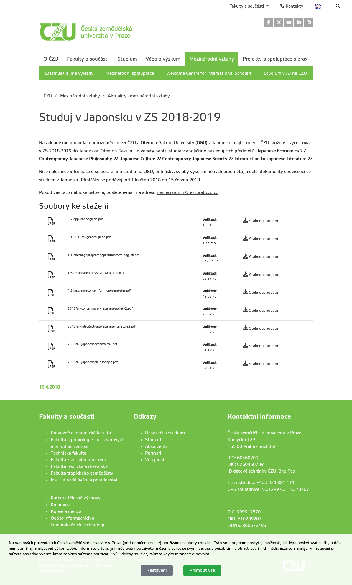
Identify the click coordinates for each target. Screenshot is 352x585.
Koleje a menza (66, 511)
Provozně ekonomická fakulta (81, 433)
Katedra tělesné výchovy (76, 498)
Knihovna (60, 504)
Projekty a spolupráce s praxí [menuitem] (276, 59)
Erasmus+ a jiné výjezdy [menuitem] (69, 73)
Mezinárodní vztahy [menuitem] (211, 59)
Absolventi (156, 446)
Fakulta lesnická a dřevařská (79, 466)
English (318, 6)
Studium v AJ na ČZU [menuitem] (285, 73)
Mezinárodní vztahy (79, 96)
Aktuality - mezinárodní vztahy (138, 96)
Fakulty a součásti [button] (247, 6)
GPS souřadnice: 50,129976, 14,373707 (268, 489)
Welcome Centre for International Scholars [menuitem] (209, 73)
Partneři (153, 453)
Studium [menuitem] (127, 59)
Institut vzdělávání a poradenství (84, 480)
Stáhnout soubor (264, 221)
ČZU (48, 96)
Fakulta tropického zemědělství (82, 473)
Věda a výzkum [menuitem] (163, 59)
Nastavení (157, 570)
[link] (268, 23)
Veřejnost (155, 459)
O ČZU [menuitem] (50, 59)
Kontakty (291, 6)
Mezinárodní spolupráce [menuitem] (130, 73)
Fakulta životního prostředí (78, 459)
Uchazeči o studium (165, 433)
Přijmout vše (202, 570)
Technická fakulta (68, 453)
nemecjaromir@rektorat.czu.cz (187, 192)
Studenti (154, 439)
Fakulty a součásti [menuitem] (87, 59)
